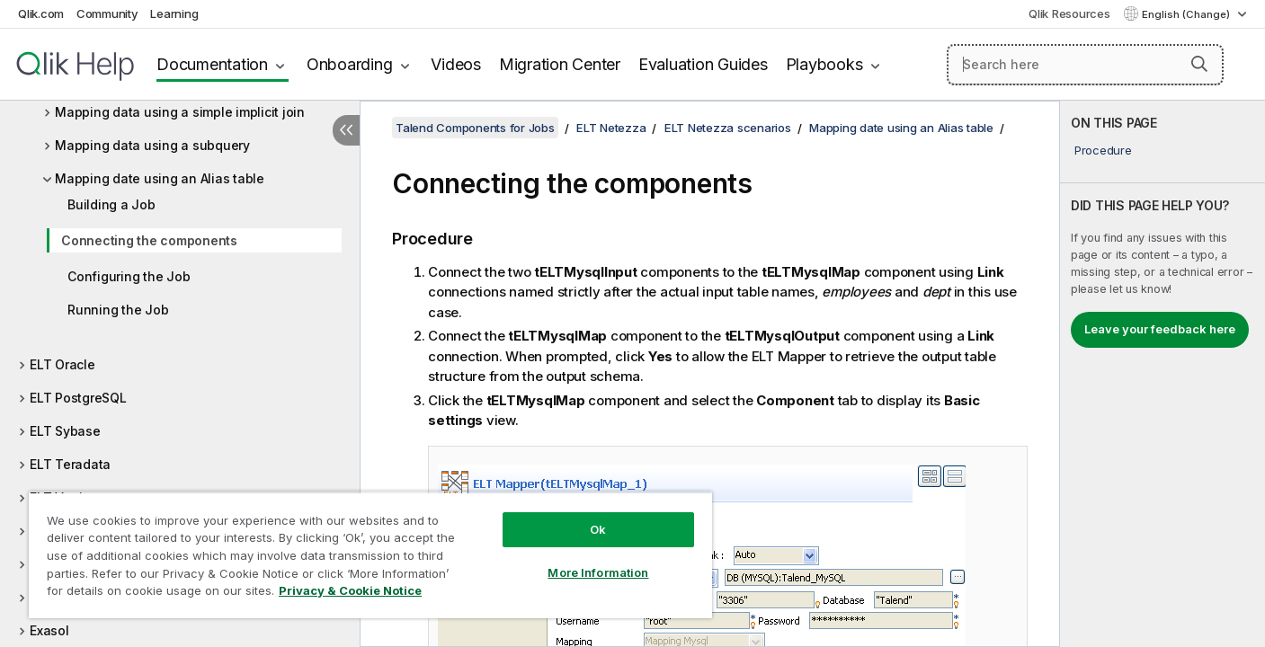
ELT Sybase (65, 431)
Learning (174, 13)
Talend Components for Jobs (475, 127)
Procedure (1103, 150)
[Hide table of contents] (346, 130)
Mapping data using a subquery (152, 145)
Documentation (212, 64)
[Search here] (1085, 65)
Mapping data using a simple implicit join (180, 112)
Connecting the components (149, 240)
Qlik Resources (1069, 13)
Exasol (49, 630)
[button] (1199, 64)
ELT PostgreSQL (78, 397)
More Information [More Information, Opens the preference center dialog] (598, 572)
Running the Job (117, 309)
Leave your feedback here (1159, 329)
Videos (456, 64)
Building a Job (111, 204)
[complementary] (1162, 374)
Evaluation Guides (703, 64)
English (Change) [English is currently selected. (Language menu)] (1187, 14)
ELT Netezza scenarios (727, 127)
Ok (598, 529)
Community (107, 13)
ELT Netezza (611, 127)
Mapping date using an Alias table (159, 178)
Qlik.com (41, 13)
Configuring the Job (128, 276)
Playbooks (824, 64)
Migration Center (559, 64)
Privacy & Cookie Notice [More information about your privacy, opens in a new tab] (350, 590)
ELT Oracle (62, 364)
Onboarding (350, 64)
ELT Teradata (70, 464)
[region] (370, 555)
